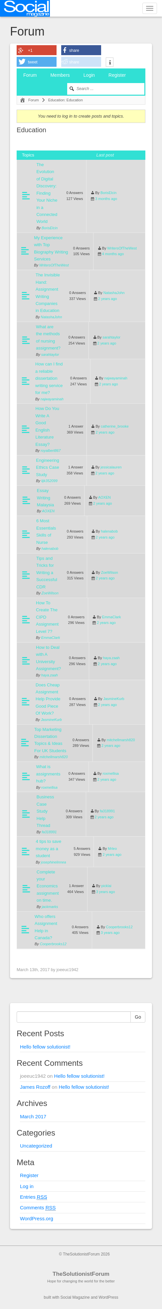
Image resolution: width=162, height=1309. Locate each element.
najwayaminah (52, 399)
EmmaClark (50, 638)
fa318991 (49, 832)
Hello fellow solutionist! (45, 1047)
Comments (38, 1208)
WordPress (108, 1297)
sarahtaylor (50, 354)
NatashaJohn (51, 317)
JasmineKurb (51, 720)
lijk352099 (49, 481)
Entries (33, 1197)
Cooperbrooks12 (53, 944)
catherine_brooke (115, 426)
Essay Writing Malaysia (45, 497)
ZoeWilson (50, 593)
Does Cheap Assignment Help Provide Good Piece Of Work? (48, 699)
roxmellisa (49, 787)
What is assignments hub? (48, 773)
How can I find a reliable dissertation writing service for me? (49, 378)
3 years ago (105, 892)
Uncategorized (36, 1146)
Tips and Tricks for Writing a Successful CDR (46, 572)
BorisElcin (50, 228)
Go (138, 1017)
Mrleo (112, 849)
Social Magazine (75, 1297)
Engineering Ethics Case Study (47, 467)
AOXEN (48, 511)
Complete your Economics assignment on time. (48, 886)
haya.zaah (49, 675)
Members (60, 75)
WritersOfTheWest (54, 265)
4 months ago (113, 254)
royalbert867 (51, 451)
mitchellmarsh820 (54, 757)
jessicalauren (110, 467)
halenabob (50, 549)
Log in (27, 1186)
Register (117, 75)
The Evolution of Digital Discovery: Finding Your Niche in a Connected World (46, 193)
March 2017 (33, 1116)
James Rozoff (35, 1087)
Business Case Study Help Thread (45, 811)
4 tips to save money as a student (49, 848)
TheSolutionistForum (81, 1274)
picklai (106, 886)
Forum (30, 75)
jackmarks (50, 907)
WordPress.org (36, 1218)
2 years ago (107, 299)
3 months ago (106, 199)
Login (89, 75)
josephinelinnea (53, 862)
